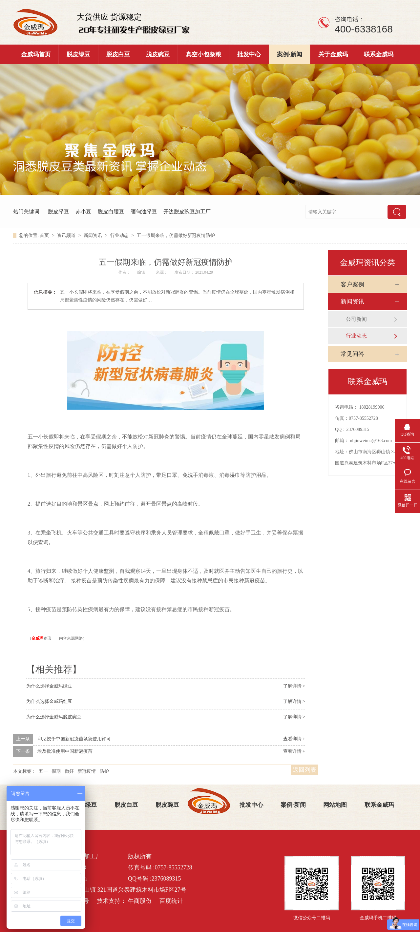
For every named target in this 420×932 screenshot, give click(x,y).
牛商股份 (140, 901)
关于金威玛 (333, 54)
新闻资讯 (93, 235)
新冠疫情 (86, 771)
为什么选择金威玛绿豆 (49, 686)
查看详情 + (294, 738)
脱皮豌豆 (158, 54)
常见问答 (352, 354)
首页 (45, 235)
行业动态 (120, 235)
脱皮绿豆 (78, 54)
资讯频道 (67, 235)
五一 (43, 771)
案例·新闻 (289, 54)
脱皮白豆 (118, 54)
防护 (104, 771)
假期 (56, 771)
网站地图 (335, 805)
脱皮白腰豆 (111, 211)
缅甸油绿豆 (144, 211)
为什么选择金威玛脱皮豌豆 (53, 716)
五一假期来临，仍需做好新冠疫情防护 (176, 235)
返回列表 (304, 770)
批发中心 (249, 54)
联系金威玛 (378, 54)
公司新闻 (356, 319)
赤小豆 (83, 211)
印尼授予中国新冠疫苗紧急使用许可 (74, 738)
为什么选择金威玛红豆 (49, 701)
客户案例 (352, 284)
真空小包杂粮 (203, 54)
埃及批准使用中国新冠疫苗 (65, 751)
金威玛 (37, 638)
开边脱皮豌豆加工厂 (187, 211)
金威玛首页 (36, 54)
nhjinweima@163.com (371, 440)
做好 (69, 771)
